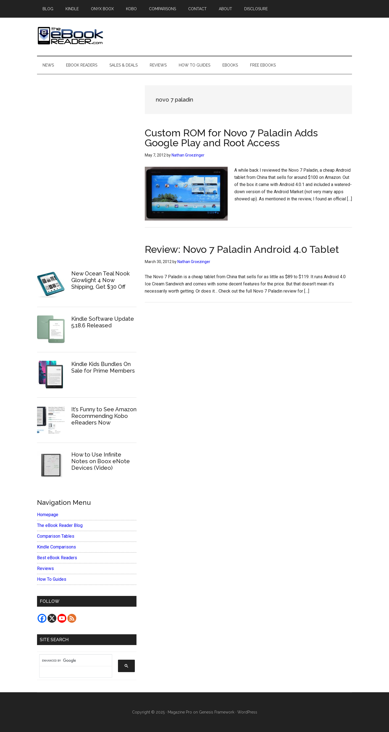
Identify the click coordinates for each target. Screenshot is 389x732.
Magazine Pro (180, 712)
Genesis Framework (216, 712)
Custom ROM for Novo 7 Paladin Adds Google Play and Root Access (231, 137)
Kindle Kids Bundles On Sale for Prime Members (103, 367)
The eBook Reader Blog (60, 525)
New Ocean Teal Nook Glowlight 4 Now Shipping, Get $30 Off (100, 280)
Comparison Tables (55, 536)
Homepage (47, 514)
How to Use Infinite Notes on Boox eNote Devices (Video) (100, 461)
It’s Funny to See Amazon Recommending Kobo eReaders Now (103, 416)
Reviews (45, 568)
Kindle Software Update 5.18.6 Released (102, 322)
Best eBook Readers (57, 557)
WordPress (247, 712)
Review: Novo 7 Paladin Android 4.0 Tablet (242, 249)
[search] (73, 660)
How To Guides (51, 579)
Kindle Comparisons (56, 547)
